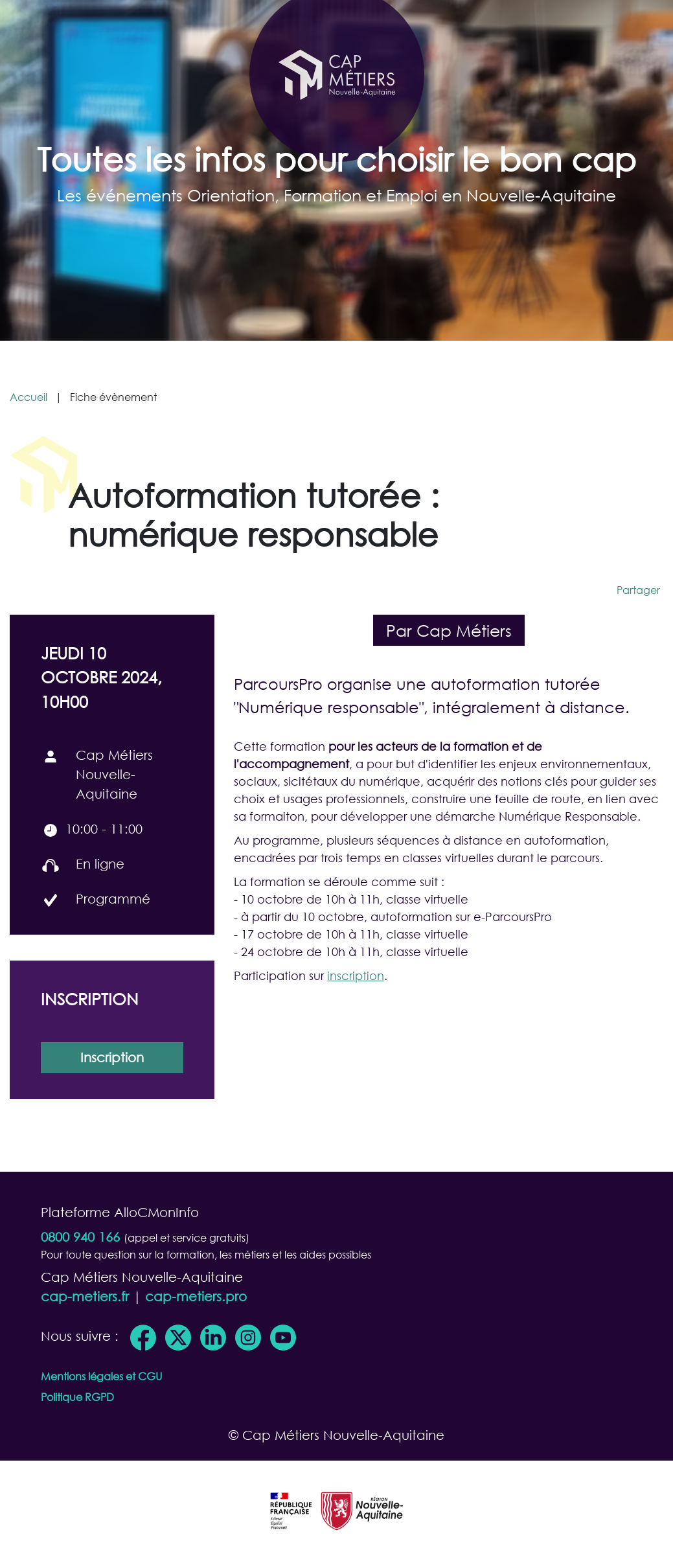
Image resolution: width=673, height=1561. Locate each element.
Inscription (112, 1057)
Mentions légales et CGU (101, 1376)
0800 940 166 (80, 1236)
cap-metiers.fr (85, 1296)
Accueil (28, 397)
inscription (355, 975)
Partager (638, 590)
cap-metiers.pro (196, 1296)
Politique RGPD (77, 1397)
